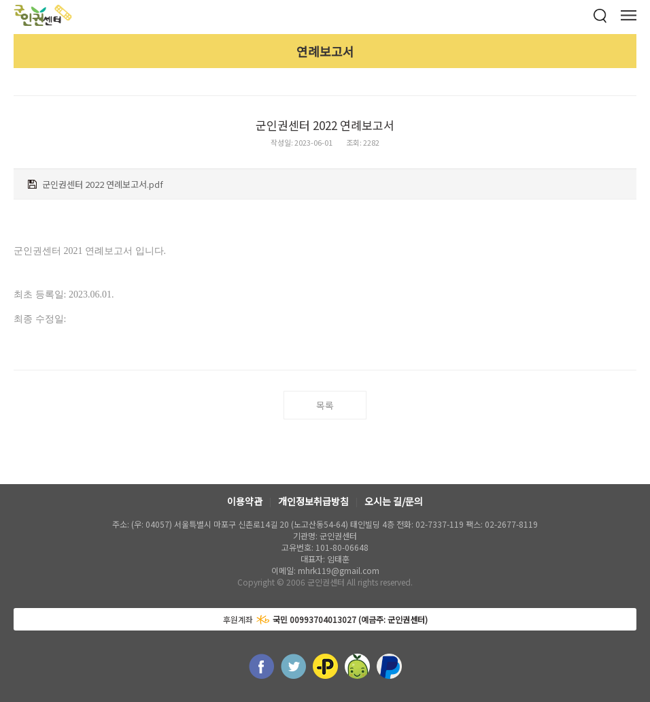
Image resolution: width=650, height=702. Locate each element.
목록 (325, 405)
